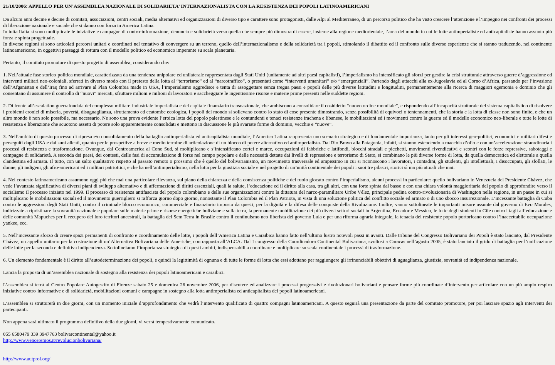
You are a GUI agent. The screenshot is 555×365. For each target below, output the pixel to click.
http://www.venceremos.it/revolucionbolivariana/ (52, 340)
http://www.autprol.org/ (26, 359)
